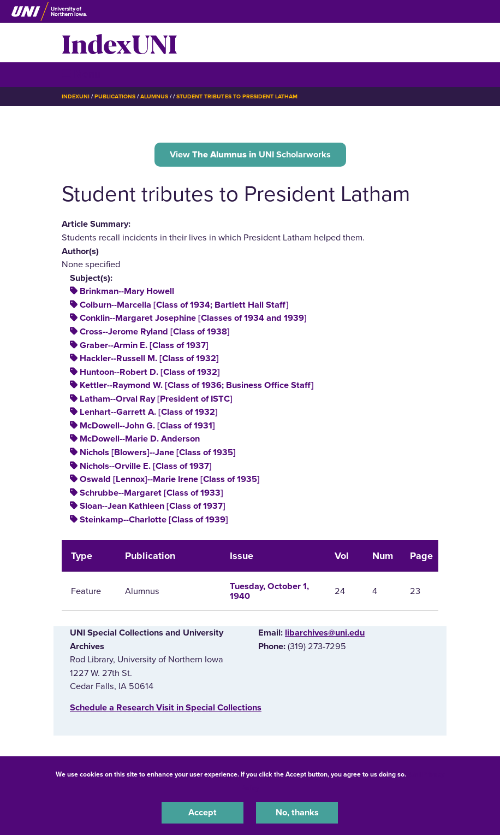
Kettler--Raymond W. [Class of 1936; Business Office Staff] (197, 385)
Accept (202, 812)
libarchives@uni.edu (325, 632)
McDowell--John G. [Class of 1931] (147, 425)
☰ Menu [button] (81, 74)
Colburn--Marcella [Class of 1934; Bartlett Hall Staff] (184, 304)
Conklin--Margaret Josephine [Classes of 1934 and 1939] (193, 318)
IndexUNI (119, 42)
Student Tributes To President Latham (236, 96)
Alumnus (154, 96)
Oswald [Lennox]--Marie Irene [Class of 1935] (170, 479)
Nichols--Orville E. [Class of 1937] (146, 466)
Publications (114, 96)
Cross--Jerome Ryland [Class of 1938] (155, 331)
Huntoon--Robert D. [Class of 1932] (150, 372)
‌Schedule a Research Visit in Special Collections (165, 707)
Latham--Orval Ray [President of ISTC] (156, 398)
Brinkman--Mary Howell (127, 291)
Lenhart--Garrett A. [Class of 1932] (149, 412)
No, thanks (297, 812)
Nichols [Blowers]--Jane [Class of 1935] (158, 452)
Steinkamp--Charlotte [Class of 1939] (154, 519)
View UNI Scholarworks (250, 154)
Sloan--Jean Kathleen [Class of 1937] (152, 506)
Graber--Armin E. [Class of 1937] (144, 345)
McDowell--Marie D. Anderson (140, 438)
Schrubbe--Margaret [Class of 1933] (151, 492)
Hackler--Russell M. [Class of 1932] (149, 358)
